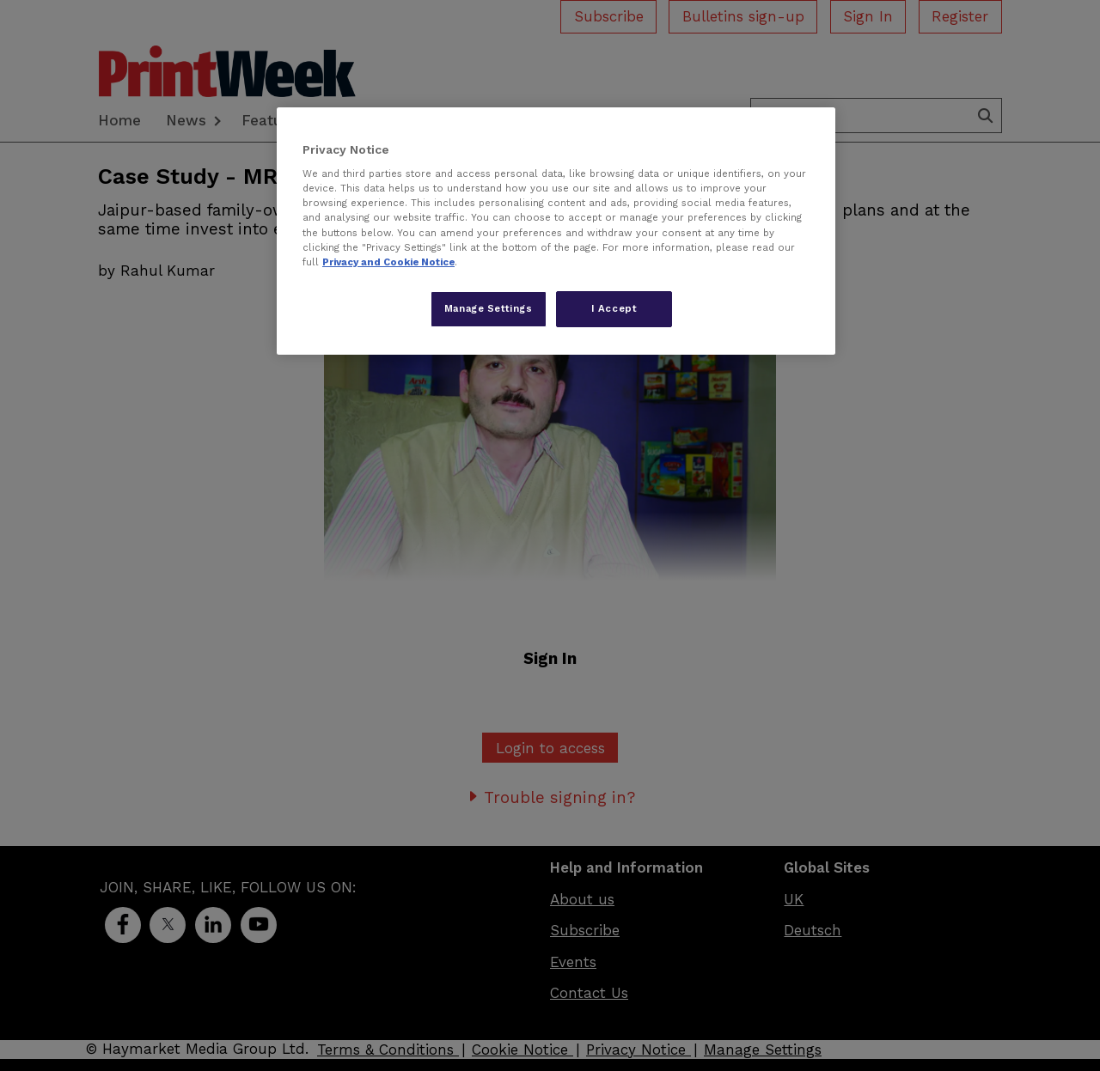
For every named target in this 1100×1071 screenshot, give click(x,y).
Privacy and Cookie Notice (388, 262)
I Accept (614, 308)
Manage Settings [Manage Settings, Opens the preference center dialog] (488, 308)
